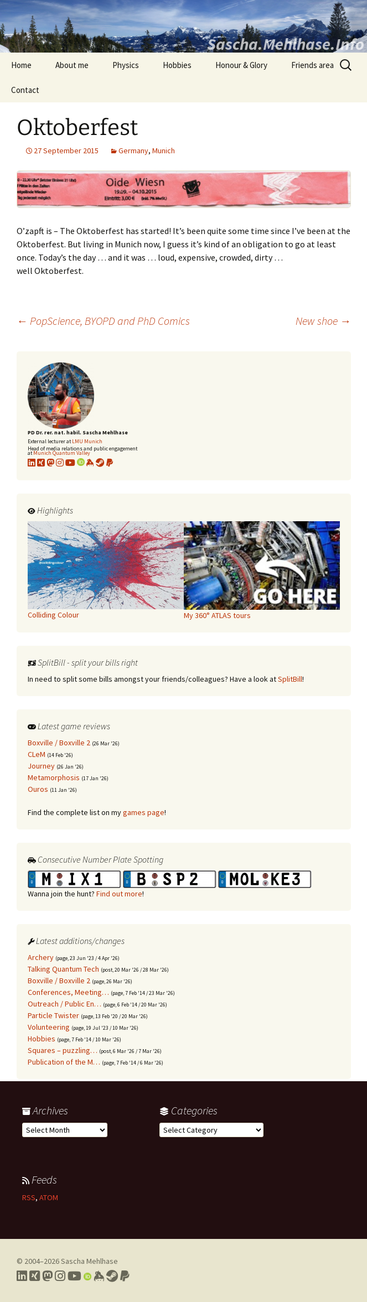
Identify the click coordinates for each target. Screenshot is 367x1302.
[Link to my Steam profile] (100, 462)
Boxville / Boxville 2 (59, 743)
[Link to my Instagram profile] (60, 462)
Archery (41, 957)
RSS (28, 1197)
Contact (25, 90)
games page (143, 812)
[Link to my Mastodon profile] (50, 462)
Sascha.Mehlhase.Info (285, 43)
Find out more (119, 894)
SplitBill (290, 679)
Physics (125, 65)
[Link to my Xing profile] (34, 1276)
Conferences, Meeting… (68, 992)
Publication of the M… (64, 1062)
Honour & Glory (241, 65)
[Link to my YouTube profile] (70, 462)
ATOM (48, 1197)
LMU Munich (87, 441)
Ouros (38, 789)
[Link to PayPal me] (109, 462)
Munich (163, 150)
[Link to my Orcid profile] (81, 462)
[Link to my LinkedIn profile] (31, 462)
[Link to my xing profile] (41, 462)
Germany (133, 150)
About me (72, 65)
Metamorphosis (54, 777)
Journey (41, 766)
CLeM (36, 754)
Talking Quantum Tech (63, 969)
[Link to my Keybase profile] (99, 1276)
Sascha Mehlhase (89, 1261)
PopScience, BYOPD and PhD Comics (103, 321)
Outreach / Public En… (64, 1004)
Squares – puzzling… (62, 1050)
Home (21, 65)
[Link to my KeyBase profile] (90, 462)
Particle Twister (53, 1015)
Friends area (312, 65)
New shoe (323, 321)
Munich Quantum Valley (61, 453)
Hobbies (177, 65)
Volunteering (49, 1027)
